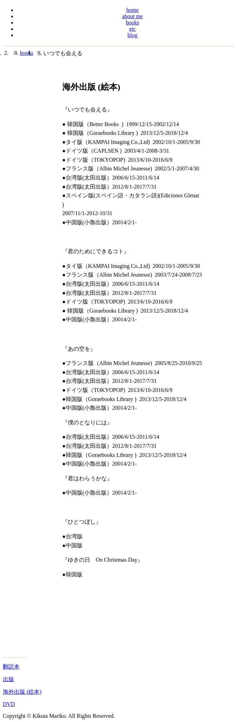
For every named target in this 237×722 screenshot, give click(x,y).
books (26, 53)
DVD (9, 704)
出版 (8, 679)
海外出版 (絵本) (22, 692)
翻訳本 (11, 667)
